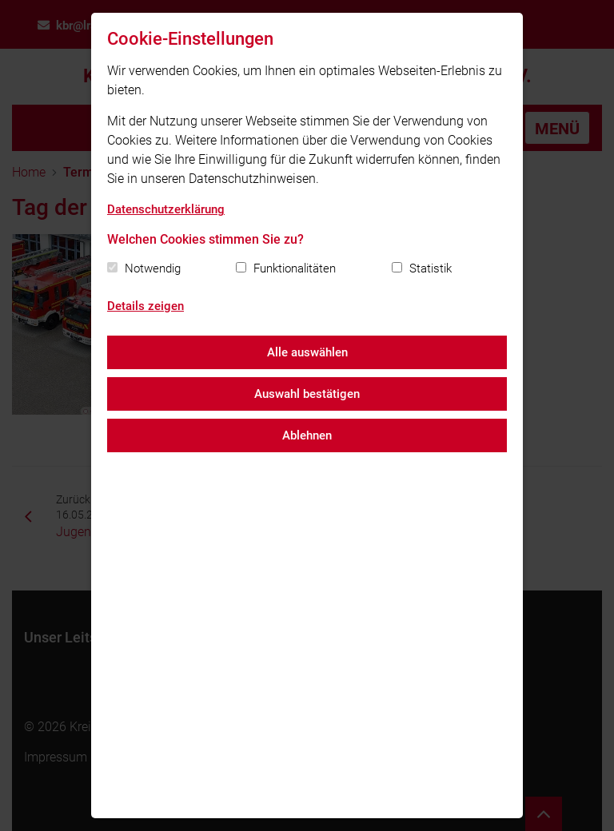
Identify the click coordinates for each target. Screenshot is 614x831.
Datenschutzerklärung (166, 209)
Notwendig (153, 268)
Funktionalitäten (294, 268)
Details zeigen (145, 306)
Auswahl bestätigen (307, 394)
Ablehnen (307, 435)
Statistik (430, 268)
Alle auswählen (307, 352)
